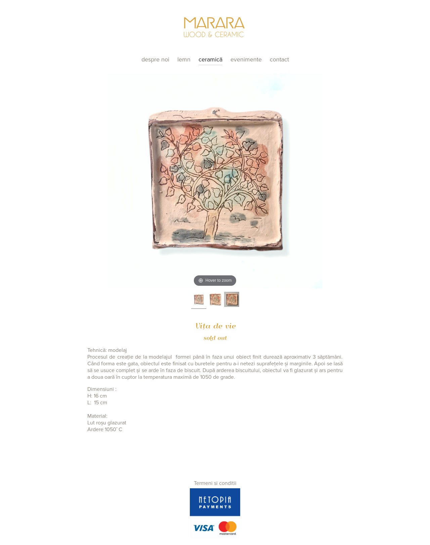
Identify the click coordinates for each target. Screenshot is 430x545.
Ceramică (210, 59)
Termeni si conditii (215, 483)
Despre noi (155, 59)
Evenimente (246, 59)
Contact (279, 59)
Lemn (183, 59)
